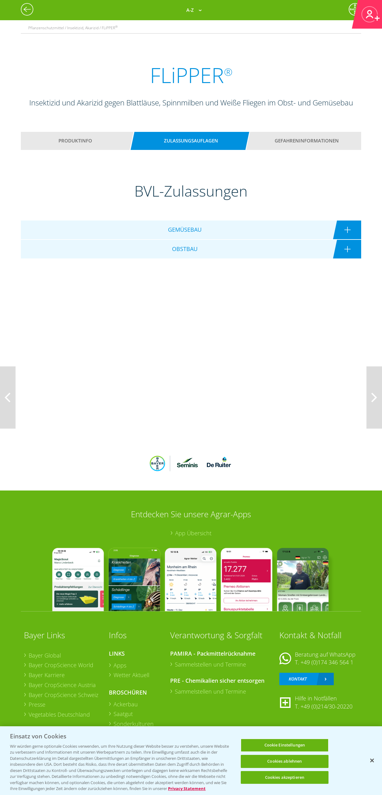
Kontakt (298, 679)
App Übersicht (193, 533)
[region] (191, 760)
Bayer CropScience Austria (62, 685)
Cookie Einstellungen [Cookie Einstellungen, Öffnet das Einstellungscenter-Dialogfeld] (284, 745)
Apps (120, 665)
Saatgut (123, 714)
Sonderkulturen (134, 724)
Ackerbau (126, 704)
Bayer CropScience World (61, 665)
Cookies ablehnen (284, 761)
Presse (37, 704)
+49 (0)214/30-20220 (326, 706)
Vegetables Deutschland (59, 714)
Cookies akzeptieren (284, 777)
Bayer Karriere (47, 675)
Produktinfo (75, 140)
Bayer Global (45, 655)
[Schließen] (372, 760)
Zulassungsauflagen (191, 140)
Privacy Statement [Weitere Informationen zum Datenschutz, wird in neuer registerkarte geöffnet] (187, 788)
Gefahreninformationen (307, 140)
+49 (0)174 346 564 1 (326, 662)
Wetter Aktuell (131, 675)
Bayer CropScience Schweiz (63, 695)
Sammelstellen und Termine (210, 664)
